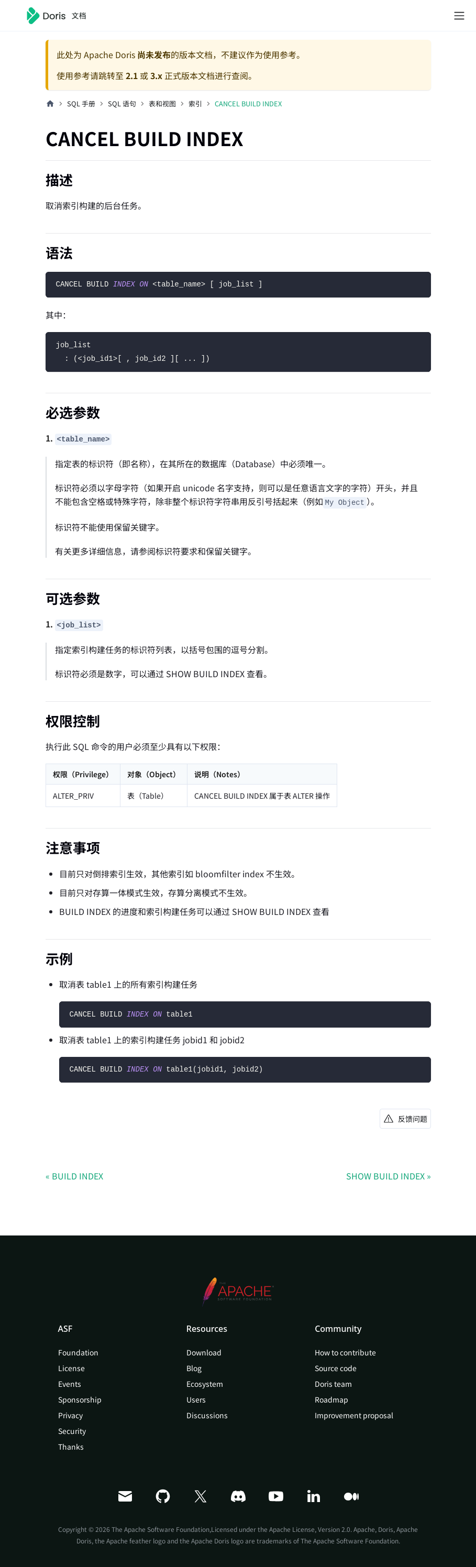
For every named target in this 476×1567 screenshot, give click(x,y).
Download (204, 1352)
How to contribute (345, 1352)
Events (69, 1383)
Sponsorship (80, 1399)
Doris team (333, 1383)
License (71, 1368)
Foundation (78, 1352)
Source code (336, 1368)
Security (72, 1431)
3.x (156, 75)
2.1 (132, 75)
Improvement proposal (354, 1415)
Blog (194, 1368)
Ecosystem (204, 1383)
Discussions (207, 1415)
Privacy (70, 1415)
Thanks (71, 1446)
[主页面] (50, 103)
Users (196, 1399)
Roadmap (331, 1399)
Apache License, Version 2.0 (309, 1529)
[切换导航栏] (459, 15)
